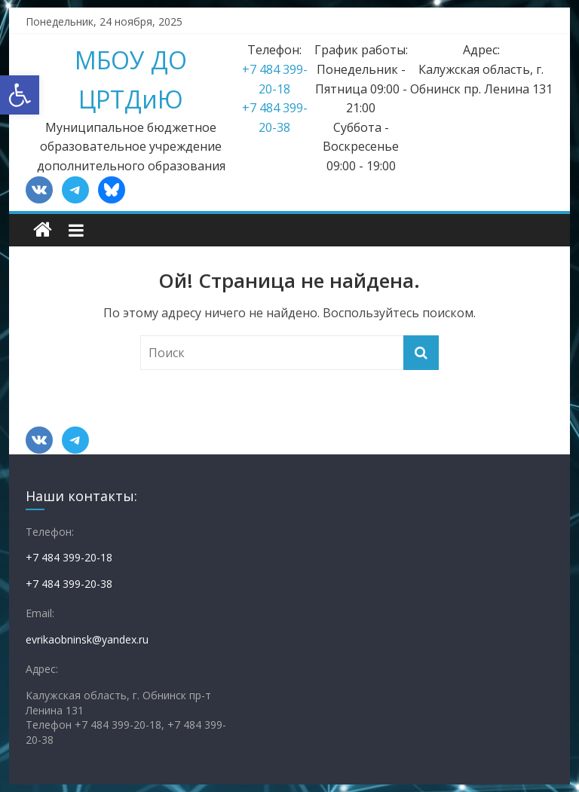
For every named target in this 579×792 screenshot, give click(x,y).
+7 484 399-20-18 (69, 557)
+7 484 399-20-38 (69, 583)
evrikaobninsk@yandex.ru (87, 639)
